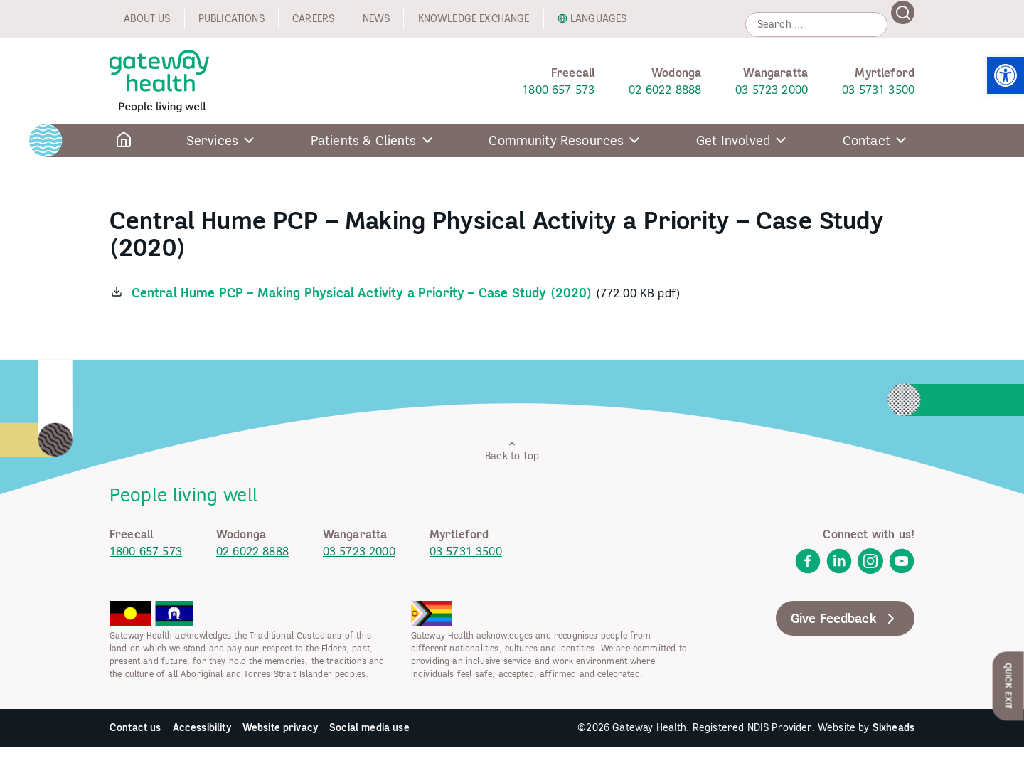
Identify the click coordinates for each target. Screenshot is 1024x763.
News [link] (376, 18)
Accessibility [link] (202, 727)
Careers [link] (313, 18)
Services (212, 140)
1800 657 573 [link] (558, 89)
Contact (866, 140)
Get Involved (733, 140)
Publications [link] (231, 18)
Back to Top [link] (512, 450)
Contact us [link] (135, 727)
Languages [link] (598, 18)
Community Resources (556, 140)
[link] (1005, 75)
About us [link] (147, 18)
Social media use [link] (369, 727)
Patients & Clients (364, 140)
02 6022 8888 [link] (665, 89)
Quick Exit (1008, 686)
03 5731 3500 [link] (878, 89)
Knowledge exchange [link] (474, 18)
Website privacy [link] (280, 727)
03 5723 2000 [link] (771, 89)
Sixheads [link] (893, 727)
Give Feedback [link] (845, 618)
